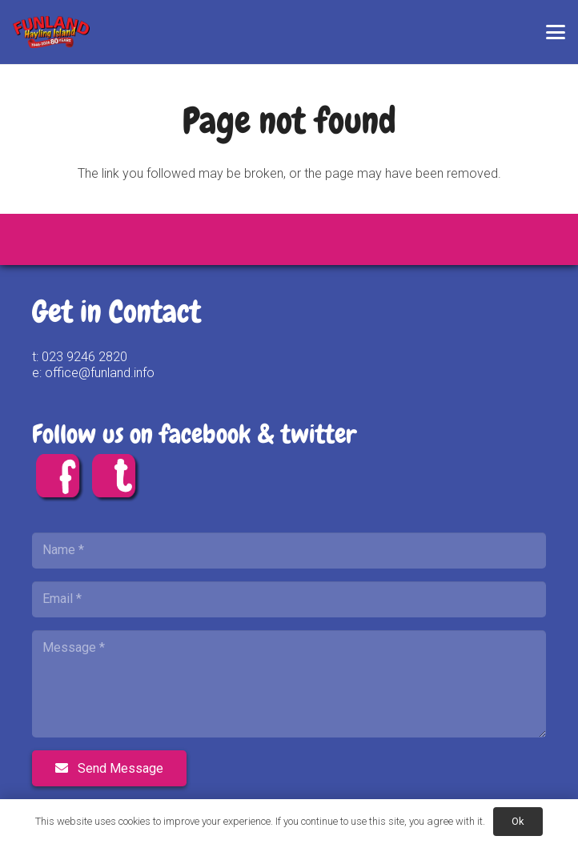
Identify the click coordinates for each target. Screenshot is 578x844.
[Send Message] (109, 768)
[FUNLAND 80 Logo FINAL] (51, 32)
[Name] (289, 551)
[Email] (289, 599)
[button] (556, 32)
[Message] (289, 683)
